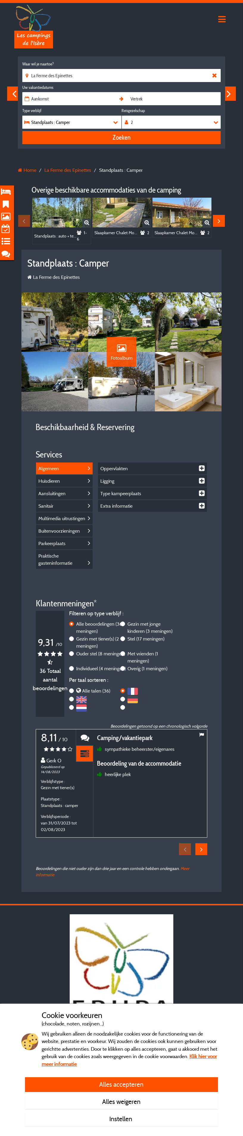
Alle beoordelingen (99, 627)
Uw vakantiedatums (37, 87)
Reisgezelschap (133, 110)
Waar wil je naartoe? (38, 64)
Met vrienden (142, 657)
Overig (147, 668)
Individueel (101, 668)
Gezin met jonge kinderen (149, 627)
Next (229, 93)
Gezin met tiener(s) (97, 642)
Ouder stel (100, 654)
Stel (145, 639)
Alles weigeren (121, 1101)
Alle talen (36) (96, 691)
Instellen (121, 1119)
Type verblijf (31, 110)
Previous (14, 93)
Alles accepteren (121, 1084)
